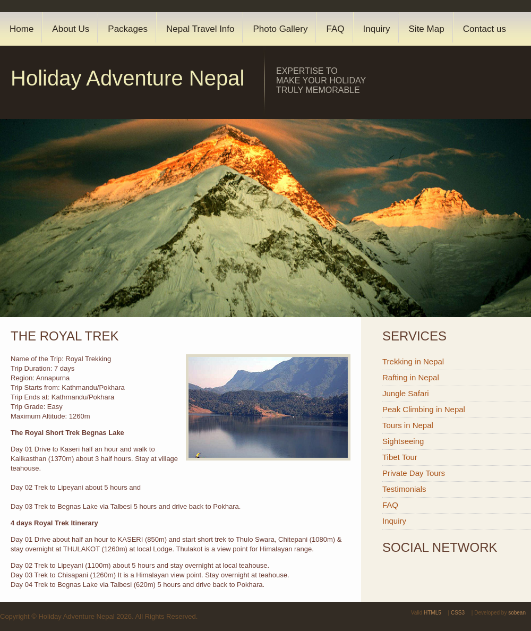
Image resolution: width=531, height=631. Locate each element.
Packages (128, 29)
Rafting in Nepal (410, 377)
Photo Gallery (280, 29)
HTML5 (432, 613)
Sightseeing (403, 441)
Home (21, 29)
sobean (517, 613)
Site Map (426, 29)
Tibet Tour (399, 457)
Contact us (484, 29)
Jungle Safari (405, 393)
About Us (70, 29)
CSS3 (458, 613)
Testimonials (404, 488)
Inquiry (376, 29)
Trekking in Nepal (413, 361)
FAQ (335, 29)
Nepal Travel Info (200, 29)
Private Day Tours (413, 472)
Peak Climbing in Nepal (423, 409)
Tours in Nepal (407, 425)
